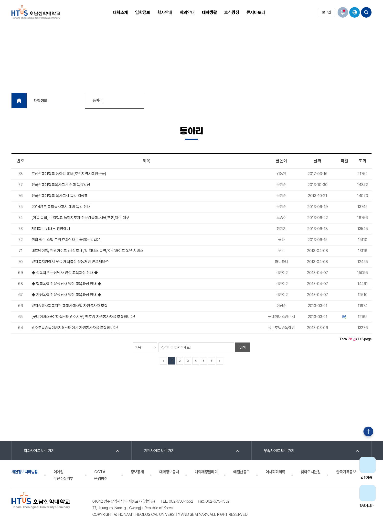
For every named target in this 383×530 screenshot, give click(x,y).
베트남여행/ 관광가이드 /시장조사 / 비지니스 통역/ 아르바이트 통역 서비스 (88, 250)
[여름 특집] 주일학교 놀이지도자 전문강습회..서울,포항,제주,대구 (80, 217)
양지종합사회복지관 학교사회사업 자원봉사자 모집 (70, 305)
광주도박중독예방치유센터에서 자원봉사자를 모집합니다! (75, 327)
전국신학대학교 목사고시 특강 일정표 (60, 195)
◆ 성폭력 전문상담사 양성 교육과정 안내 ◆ (65, 272)
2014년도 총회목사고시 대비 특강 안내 (61, 206)
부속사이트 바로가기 (279, 450)
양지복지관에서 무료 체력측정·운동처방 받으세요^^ (70, 261)
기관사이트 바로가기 (159, 450)
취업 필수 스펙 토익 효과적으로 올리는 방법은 (66, 239)
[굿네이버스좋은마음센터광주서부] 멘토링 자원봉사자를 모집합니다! (83, 316)
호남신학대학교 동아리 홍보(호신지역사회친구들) (69, 173)
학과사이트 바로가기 (39, 450)
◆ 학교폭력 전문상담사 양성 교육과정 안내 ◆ (66, 283)
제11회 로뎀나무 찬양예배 (51, 228)
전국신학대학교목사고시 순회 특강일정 (61, 184)
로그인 (326, 12)
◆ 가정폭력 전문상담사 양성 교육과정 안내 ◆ (66, 294)
